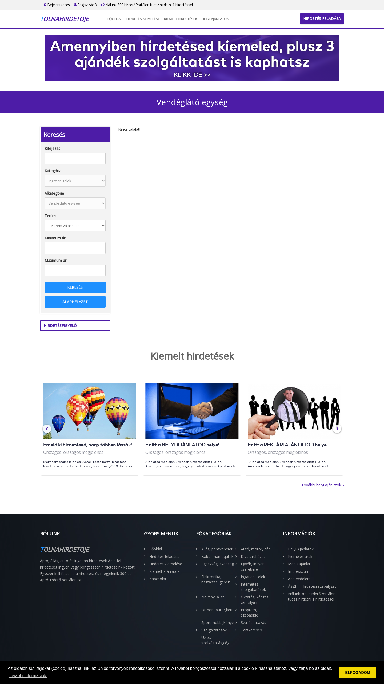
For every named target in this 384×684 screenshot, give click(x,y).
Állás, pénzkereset (217, 548)
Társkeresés (251, 630)
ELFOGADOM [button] (357, 672)
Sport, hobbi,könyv (217, 622)
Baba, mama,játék (217, 556)
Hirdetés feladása (322, 18)
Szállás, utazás (253, 622)
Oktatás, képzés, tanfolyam (255, 599)
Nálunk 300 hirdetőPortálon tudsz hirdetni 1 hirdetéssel (147, 4)
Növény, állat (212, 596)
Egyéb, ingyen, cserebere (253, 566)
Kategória (53, 170)
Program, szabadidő (249, 612)
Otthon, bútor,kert (217, 609)
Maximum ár (55, 260)
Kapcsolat (157, 578)
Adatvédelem (299, 578)
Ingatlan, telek (253, 576)
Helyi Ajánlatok (215, 19)
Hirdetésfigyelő (60, 325)
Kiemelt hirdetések (180, 19)
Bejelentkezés (57, 4)
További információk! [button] (28, 675)
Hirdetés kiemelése (143, 19)
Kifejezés (52, 148)
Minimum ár (55, 238)
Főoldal (114, 19)
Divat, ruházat (253, 556)
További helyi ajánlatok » (322, 484)
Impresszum (298, 571)
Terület (51, 215)
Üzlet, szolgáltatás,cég (215, 640)
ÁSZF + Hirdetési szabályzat (312, 586)
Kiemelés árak (300, 556)
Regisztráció (85, 4)
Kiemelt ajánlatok (164, 571)
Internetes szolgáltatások (253, 587)
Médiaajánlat (299, 563)
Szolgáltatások (214, 630)
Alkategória (54, 193)
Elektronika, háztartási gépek (215, 579)
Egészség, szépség (217, 563)
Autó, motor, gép (256, 548)
